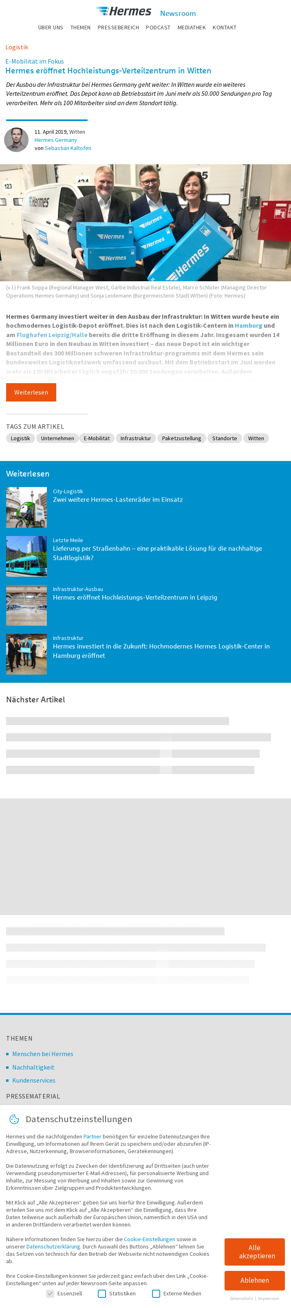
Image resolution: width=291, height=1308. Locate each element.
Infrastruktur (136, 438)
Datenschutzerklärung (53, 1253)
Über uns (51, 27)
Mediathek (192, 27)
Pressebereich (118, 27)
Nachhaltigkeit (33, 1067)
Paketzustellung (181, 438)
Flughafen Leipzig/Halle (52, 335)
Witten (77, 131)
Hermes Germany (56, 139)
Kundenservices (33, 1080)
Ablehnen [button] (254, 1287)
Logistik (16, 47)
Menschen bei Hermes (42, 1054)
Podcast (158, 27)
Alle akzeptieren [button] (257, 1259)
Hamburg (248, 325)
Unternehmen (57, 438)
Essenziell (64, 1300)
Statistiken (117, 1300)
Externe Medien (176, 1300)
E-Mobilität (97, 438)
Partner (92, 1143)
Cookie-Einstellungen (149, 1246)
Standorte (224, 438)
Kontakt (225, 27)
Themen (81, 27)
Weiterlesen (31, 392)
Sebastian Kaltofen (68, 148)
